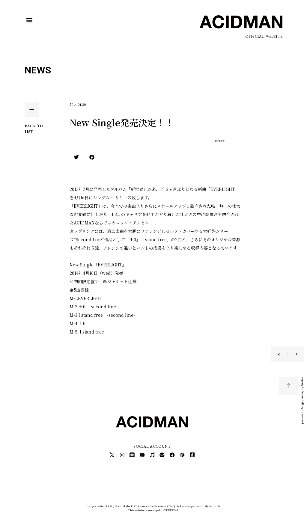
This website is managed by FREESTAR (153, 508)
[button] (29, 20)
